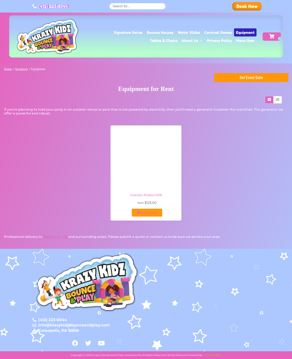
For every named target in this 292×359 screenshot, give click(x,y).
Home (8, 69)
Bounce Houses (160, 32)
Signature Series (128, 32)
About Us (192, 40)
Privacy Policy (219, 40)
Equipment (245, 32)
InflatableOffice (212, 355)
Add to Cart (147, 212)
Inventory (21, 69)
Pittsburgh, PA (55, 237)
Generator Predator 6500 (146, 195)
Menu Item (245, 40)
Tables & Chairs (163, 40)
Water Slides (189, 32)
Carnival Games (218, 32)
